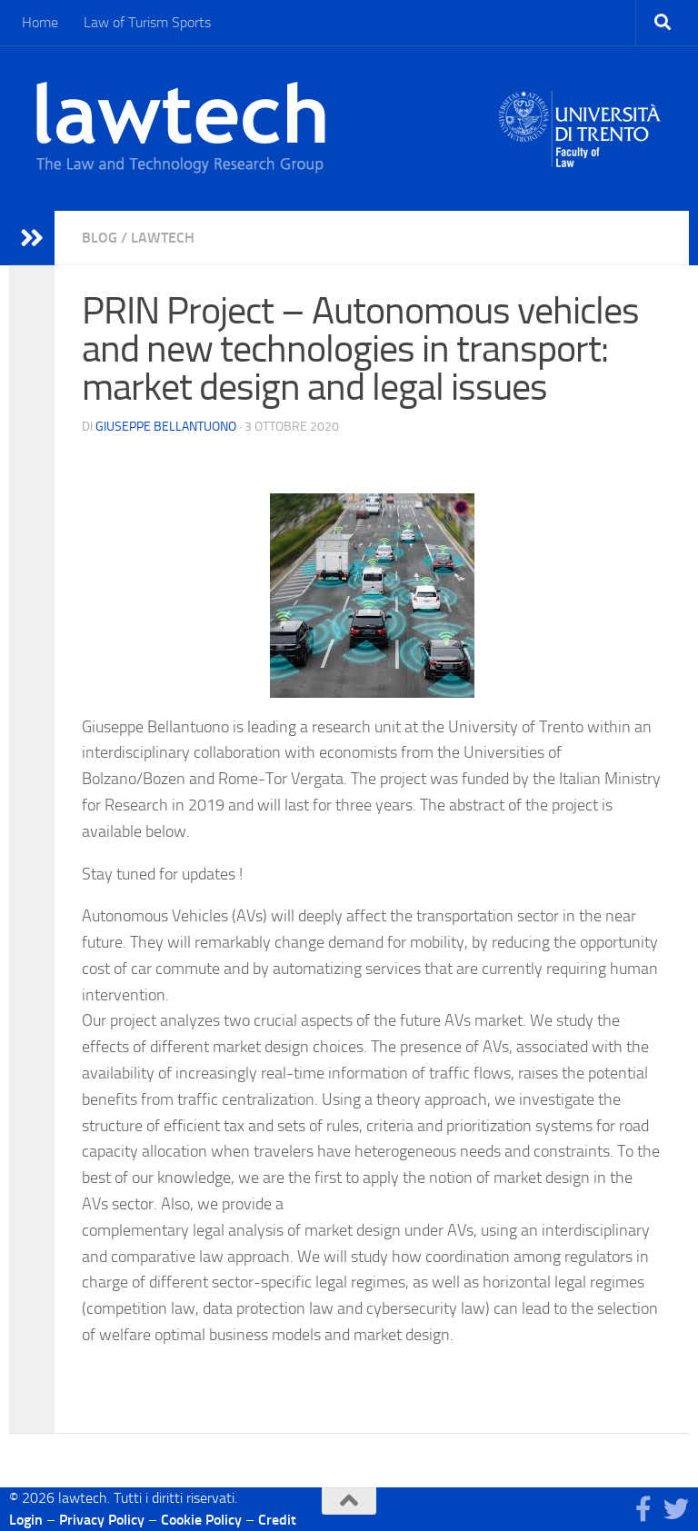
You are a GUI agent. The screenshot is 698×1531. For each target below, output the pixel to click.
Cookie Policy (201, 1519)
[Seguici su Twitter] (676, 1509)
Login (26, 1519)
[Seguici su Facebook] (643, 1509)
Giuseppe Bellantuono (165, 426)
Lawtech (162, 237)
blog (99, 237)
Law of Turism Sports (147, 22)
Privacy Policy (102, 1519)
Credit (277, 1519)
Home (40, 22)
